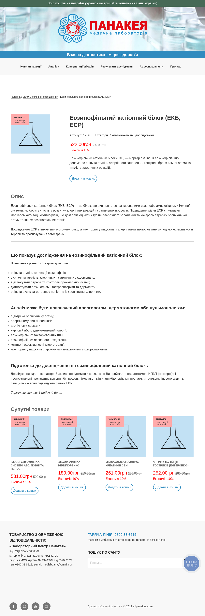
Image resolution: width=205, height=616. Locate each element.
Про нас (175, 66)
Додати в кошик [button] (83, 178)
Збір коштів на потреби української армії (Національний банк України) (102, 3)
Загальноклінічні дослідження (40, 96)
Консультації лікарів (80, 66)
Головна (16, 96)
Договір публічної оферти (104, 606)
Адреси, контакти (151, 66)
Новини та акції (30, 66)
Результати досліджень (117, 66)
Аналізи (53, 66)
